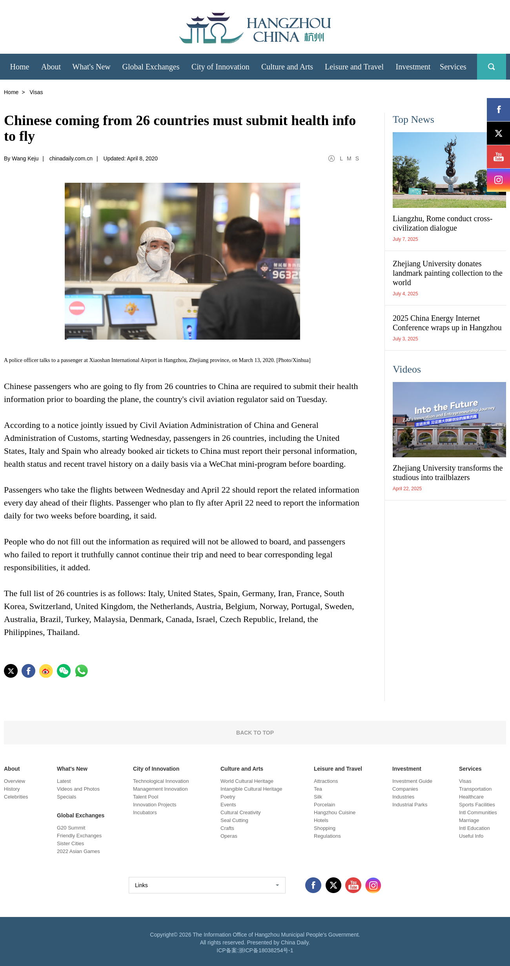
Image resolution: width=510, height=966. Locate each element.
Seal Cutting (234, 820)
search (491, 67)
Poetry (227, 797)
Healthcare (471, 797)
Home (11, 92)
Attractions (326, 781)
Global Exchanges (80, 815)
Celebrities (16, 797)
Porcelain (324, 805)
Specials (66, 797)
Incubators (145, 812)
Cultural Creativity (240, 812)
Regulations (327, 836)
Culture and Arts (241, 769)
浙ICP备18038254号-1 (266, 950)
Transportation (475, 789)
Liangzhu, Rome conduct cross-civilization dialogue (442, 223)
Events (228, 805)
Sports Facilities (477, 805)
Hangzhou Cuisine (334, 812)
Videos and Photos (78, 789)
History (12, 789)
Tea (318, 789)
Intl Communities (478, 812)
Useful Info (471, 836)
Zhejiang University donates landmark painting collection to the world (448, 273)
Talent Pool (145, 797)
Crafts (227, 828)
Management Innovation (160, 789)
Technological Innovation (161, 781)
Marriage (469, 820)
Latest (64, 781)
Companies (405, 789)
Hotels (321, 820)
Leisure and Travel (338, 769)
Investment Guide (412, 781)
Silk (318, 797)
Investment (406, 769)
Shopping (324, 828)
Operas (228, 836)
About (12, 769)
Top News (413, 119)
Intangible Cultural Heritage (251, 789)
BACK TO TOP (255, 733)
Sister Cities (70, 843)
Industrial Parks (410, 805)
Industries (403, 797)
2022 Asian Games (78, 851)
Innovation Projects (155, 805)
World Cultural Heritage (246, 781)
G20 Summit (71, 828)
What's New (72, 769)
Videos (407, 369)
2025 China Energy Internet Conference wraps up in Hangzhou (447, 323)
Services (470, 769)
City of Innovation (156, 769)
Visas (465, 781)
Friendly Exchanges (79, 836)
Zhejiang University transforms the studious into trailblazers (448, 473)
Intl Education (474, 828)
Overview (14, 781)
